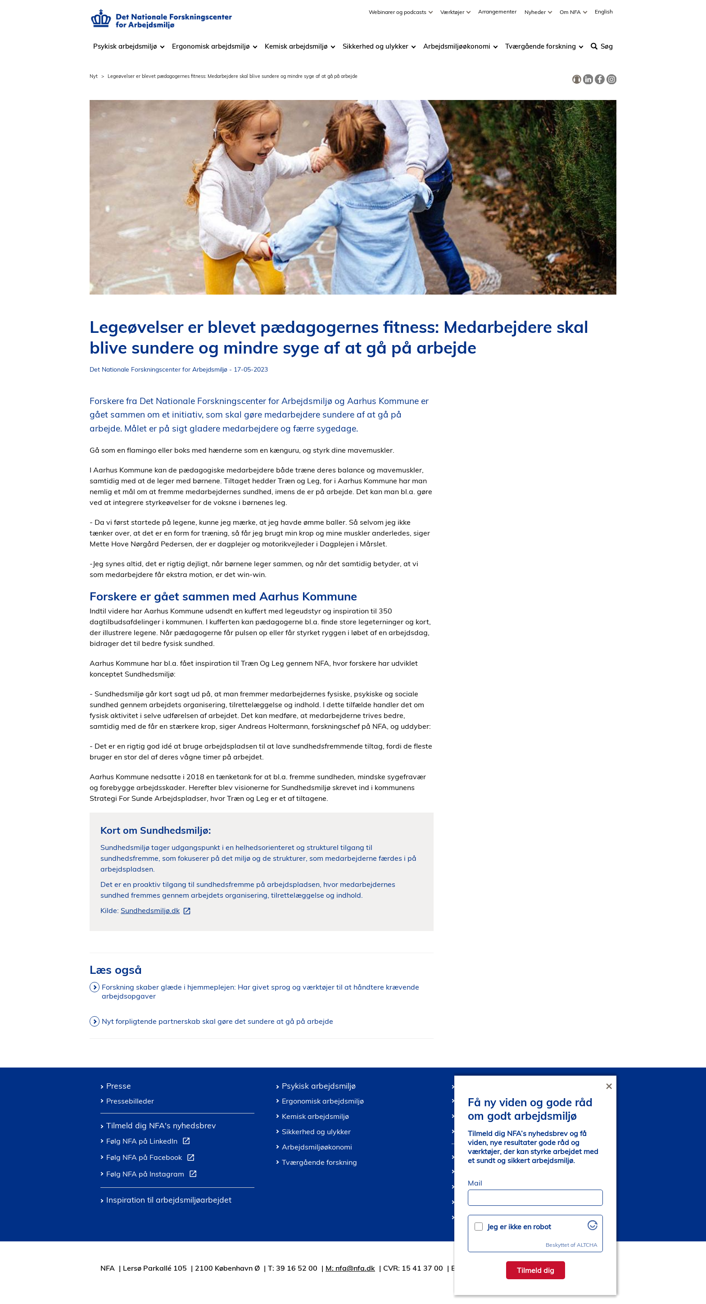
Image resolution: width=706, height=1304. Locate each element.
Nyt (94, 76)
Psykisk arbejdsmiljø (126, 50)
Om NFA (571, 16)
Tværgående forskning (540, 50)
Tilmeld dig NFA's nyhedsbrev (161, 1125)
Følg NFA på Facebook (152, 1158)
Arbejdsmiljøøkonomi (456, 50)
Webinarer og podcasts (398, 16)
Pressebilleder (130, 1100)
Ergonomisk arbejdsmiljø (211, 50)
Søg (602, 50)
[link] (576, 79)
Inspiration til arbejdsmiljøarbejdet (168, 1199)
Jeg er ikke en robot (519, 1226)
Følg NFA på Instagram (153, 1175)
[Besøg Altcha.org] (592, 1227)
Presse (118, 1085)
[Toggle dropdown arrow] (432, 16)
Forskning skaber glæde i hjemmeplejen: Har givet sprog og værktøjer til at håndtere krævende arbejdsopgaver (260, 991)
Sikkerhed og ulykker (375, 50)
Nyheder (536, 16)
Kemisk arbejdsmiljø (296, 50)
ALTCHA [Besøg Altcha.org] (587, 1244)
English (604, 16)
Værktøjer (453, 16)
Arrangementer (497, 16)
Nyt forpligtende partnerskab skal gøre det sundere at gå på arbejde (217, 1021)
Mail (475, 1182)
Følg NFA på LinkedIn (150, 1142)
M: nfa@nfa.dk (350, 1267)
